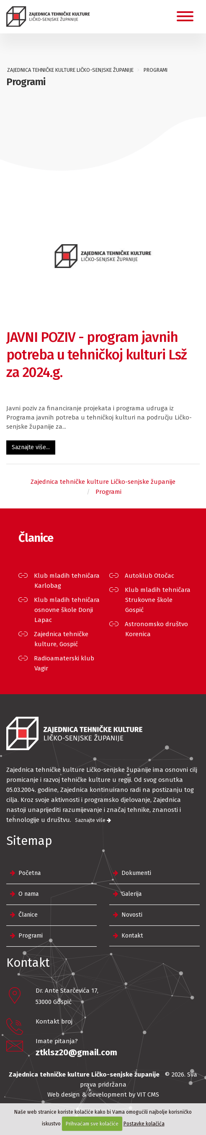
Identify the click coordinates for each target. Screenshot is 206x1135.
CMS (153, 1094)
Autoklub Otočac (149, 575)
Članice (28, 914)
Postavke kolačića (144, 1124)
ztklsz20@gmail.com (76, 1052)
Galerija (131, 893)
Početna (29, 873)
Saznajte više (93, 820)
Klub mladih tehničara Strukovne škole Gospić (158, 600)
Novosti (131, 914)
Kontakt (132, 935)
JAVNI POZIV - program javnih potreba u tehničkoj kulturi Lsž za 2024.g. (96, 355)
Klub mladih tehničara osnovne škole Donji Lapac (67, 610)
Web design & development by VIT (96, 1094)
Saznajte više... (31, 447)
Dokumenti (136, 873)
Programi (30, 935)
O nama (28, 893)
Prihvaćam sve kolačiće (92, 1124)
